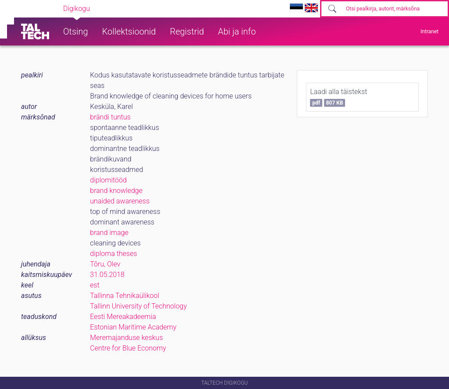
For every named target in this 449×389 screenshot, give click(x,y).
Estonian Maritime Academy (133, 327)
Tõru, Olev (105, 264)
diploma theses (113, 253)
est (95, 285)
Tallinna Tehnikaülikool (124, 295)
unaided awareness (120, 201)
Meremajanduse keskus (126, 337)
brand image (109, 232)
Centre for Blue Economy (128, 348)
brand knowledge (116, 190)
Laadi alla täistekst (338, 97)
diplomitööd (108, 180)
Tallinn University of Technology (138, 306)
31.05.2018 (107, 274)
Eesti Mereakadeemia (123, 316)
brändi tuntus (110, 117)
